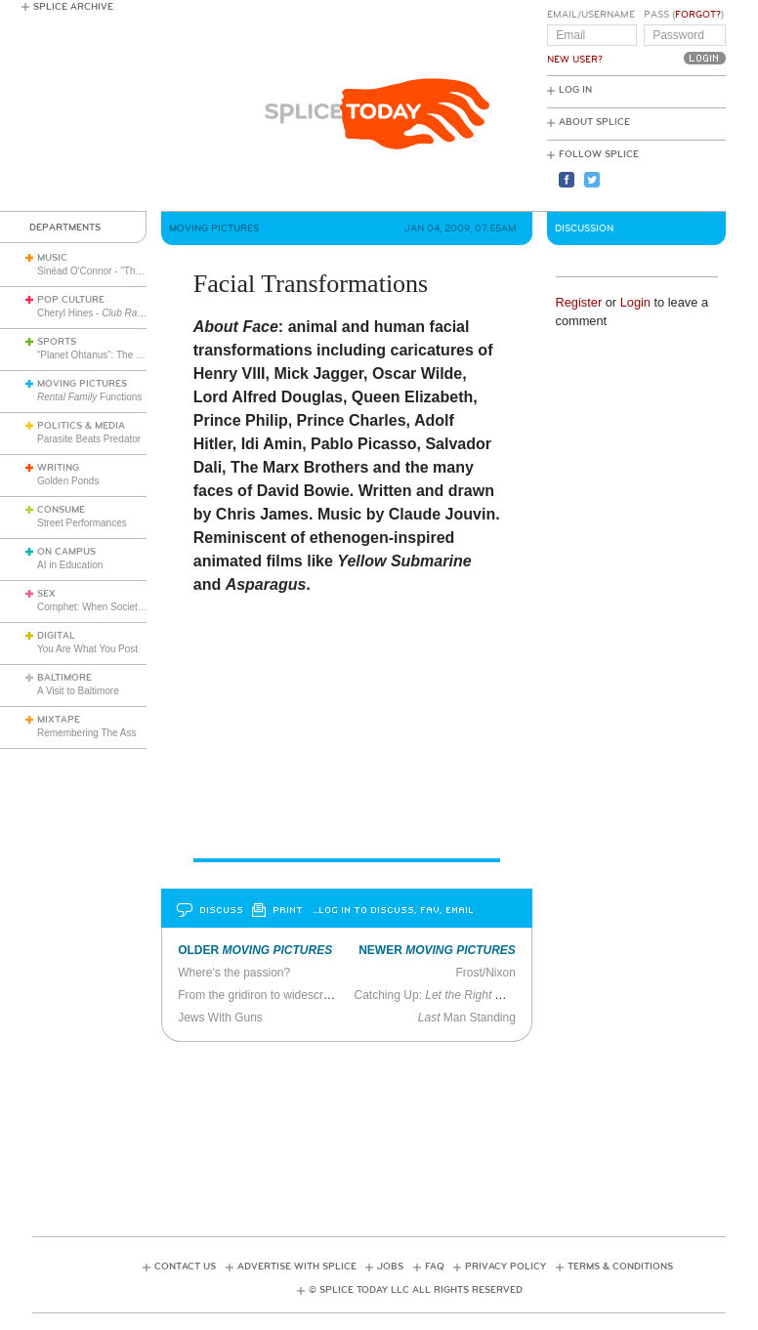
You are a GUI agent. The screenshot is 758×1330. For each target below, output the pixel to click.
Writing (58, 468)
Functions (89, 397)
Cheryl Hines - (132, 313)
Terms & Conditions (620, 1266)
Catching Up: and (486, 995)
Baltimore (64, 678)
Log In (575, 90)
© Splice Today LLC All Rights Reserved (416, 1290)
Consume (61, 510)
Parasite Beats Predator (89, 439)
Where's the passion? (234, 972)
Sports (56, 342)
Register (579, 302)
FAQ (434, 1266)
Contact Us (185, 1266)
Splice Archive (73, 7)
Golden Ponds (68, 481)
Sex (46, 594)
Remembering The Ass (87, 732)
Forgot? (698, 15)
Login (635, 302)
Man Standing (467, 1017)
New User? (575, 59)
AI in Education (70, 565)
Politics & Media (81, 426)
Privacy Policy (505, 1266)
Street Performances (82, 523)
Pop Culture (71, 300)
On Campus (66, 552)
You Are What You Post (87, 649)
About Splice (594, 122)
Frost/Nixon (486, 972)
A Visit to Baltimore (78, 691)
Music (52, 258)
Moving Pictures (82, 384)
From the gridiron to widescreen (260, 995)
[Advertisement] (387, 1133)
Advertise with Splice (297, 1266)
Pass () (684, 15)
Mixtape (58, 720)
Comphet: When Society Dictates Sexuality (130, 607)
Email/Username (591, 15)
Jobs (390, 1266)
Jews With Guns (220, 1017)
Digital (56, 636)
